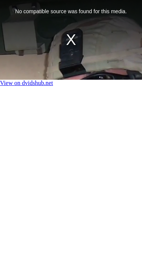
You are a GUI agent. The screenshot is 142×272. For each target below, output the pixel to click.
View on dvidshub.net (26, 83)
